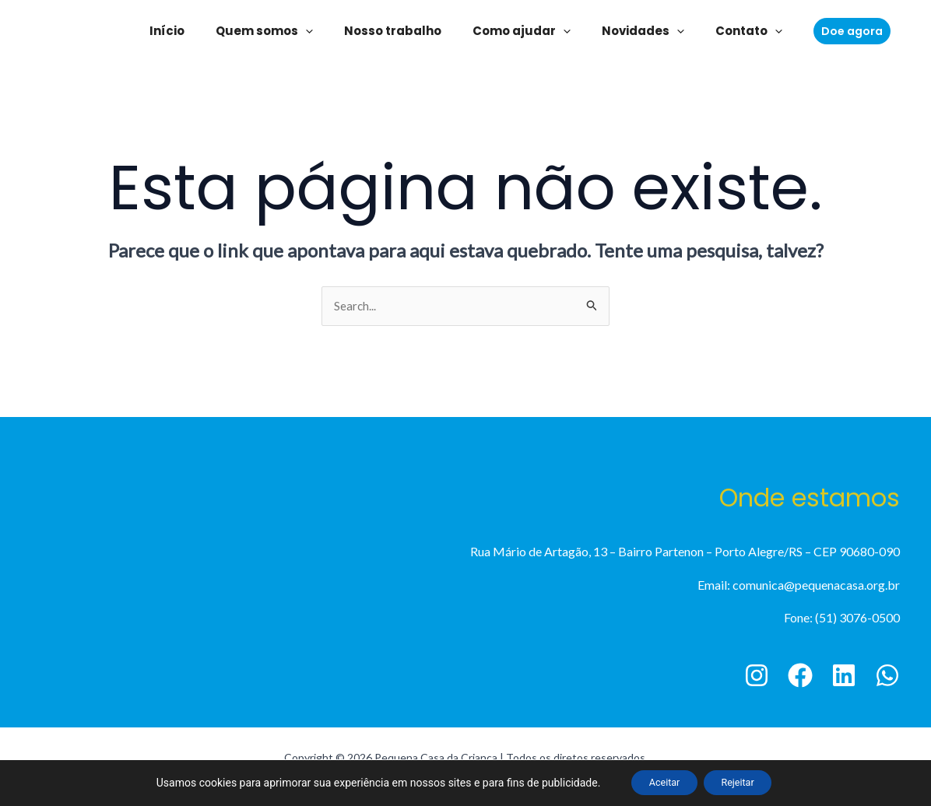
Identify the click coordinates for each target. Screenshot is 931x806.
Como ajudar (518, 31)
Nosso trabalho (396, 31)
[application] (317, 31)
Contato (729, 31)
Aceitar (657, 782)
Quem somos (276, 31)
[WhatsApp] (887, 676)
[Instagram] (756, 676)
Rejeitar (745, 782)
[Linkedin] (843, 676)
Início (186, 31)
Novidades (631, 31)
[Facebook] (800, 676)
